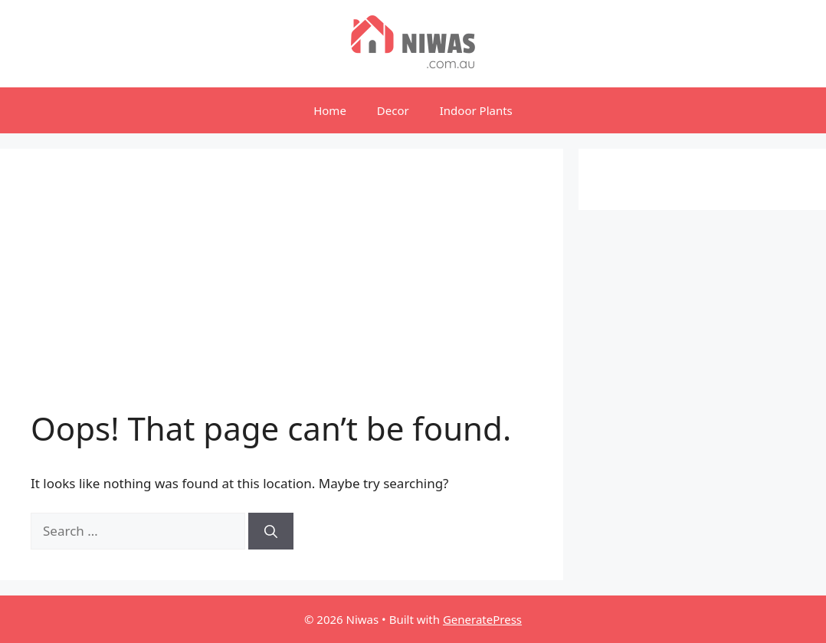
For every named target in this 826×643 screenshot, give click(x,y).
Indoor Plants (476, 110)
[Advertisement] (282, 294)
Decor (393, 110)
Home (329, 110)
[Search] (270, 531)
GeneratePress (482, 619)
